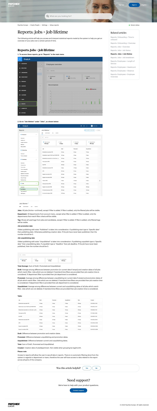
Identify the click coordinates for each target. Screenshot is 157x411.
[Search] (80, 16)
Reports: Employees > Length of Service (123, 62)
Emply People (34, 25)
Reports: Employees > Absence (122, 71)
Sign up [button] (121, 5)
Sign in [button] (134, 5)
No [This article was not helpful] (96, 368)
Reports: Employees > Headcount (123, 67)
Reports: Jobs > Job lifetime (121, 54)
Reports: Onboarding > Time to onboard (122, 38)
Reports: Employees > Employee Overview (123, 76)
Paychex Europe (23, 25)
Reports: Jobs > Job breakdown (122, 57)
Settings (44, 25)
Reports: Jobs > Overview (120, 47)
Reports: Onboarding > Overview (123, 43)
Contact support (78, 390)
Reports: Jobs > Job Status (121, 50)
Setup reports (54, 25)
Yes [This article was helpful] (87, 368)
